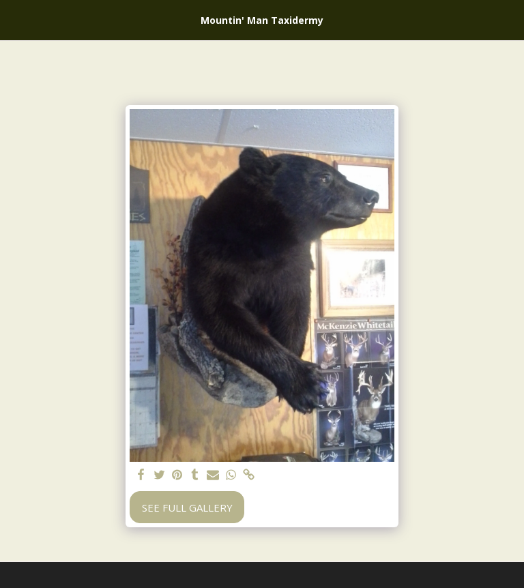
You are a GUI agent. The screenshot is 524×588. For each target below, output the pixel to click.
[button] (15, 19)
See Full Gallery (187, 507)
